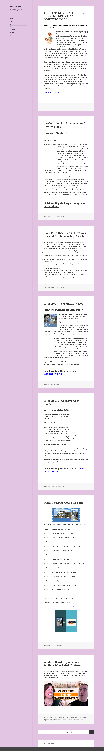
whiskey (77, 719)
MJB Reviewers (56, 590)
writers (53, 721)
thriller (72, 719)
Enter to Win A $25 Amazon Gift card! (65, 607)
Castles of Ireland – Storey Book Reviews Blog (65, 125)
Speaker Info (13, 32)
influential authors (82, 717)
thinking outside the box (64, 719)
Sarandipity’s (56, 581)
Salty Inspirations (57, 577)
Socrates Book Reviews (59, 551)
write (49, 721)
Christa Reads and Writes (59, 533)
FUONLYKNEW (56, 559)
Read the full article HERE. (52, 92)
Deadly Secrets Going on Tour (63, 502)
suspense (55, 719)
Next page (91, 732)
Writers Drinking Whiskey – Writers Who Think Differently (64, 663)
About (11, 21)
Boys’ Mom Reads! (58, 603)
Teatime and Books (58, 598)
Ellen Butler (15, 6)
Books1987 (55, 555)
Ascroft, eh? (55, 585)
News (11, 27)
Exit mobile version (52, 749)
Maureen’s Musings (58, 529)
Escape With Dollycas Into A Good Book (64, 564)
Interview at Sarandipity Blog (63, 303)
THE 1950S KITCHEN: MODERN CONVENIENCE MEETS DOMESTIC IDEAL (64, 16)
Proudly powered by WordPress (52, 743)
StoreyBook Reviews (58, 594)
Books (11, 24)
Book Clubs (13, 38)
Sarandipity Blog (53, 373)
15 (71, 731)
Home (11, 18)
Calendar (12, 29)
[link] (49, 673)
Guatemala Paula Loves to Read (61, 542)
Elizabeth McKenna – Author (60, 538)
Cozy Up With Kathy (58, 568)
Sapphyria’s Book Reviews (60, 572)
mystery (46, 719)
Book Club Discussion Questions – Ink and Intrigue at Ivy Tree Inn (66, 234)
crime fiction (67, 717)
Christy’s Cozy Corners (59, 546)
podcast (50, 719)
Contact (12, 35)
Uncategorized (57, 107)
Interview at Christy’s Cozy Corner (62, 402)
